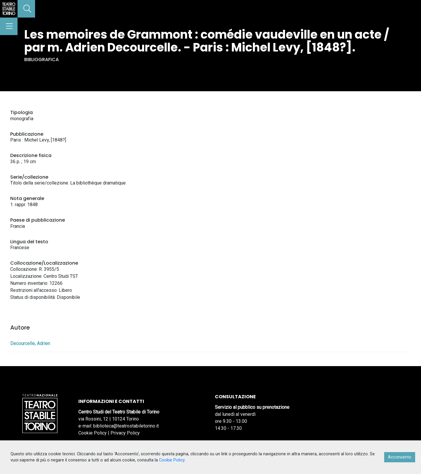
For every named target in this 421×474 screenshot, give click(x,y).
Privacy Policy (125, 433)
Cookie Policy (92, 433)
